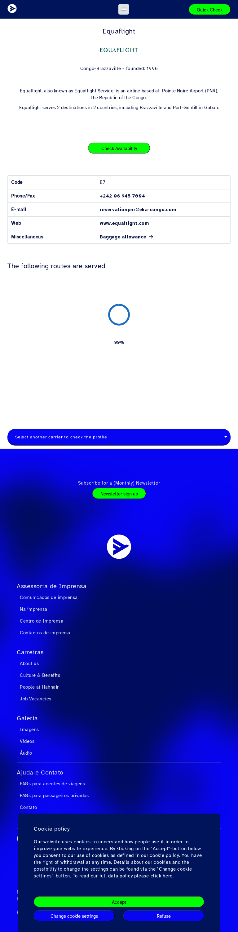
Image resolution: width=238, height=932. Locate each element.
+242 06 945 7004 (122, 196)
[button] (123, 9)
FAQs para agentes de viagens (52, 784)
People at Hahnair (39, 687)
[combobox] (119, 437)
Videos (27, 741)
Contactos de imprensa (45, 633)
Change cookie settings (74, 916)
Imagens (29, 729)
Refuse (164, 916)
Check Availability (119, 148)
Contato (28, 807)
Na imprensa (33, 609)
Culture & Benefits (40, 675)
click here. (162, 876)
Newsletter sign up (119, 494)
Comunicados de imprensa (49, 597)
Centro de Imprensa (41, 621)
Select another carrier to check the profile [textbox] (61, 437)
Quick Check (210, 10)
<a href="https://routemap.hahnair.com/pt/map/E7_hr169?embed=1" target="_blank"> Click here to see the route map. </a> (119, 342)
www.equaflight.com (124, 223)
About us (29, 663)
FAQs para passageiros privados (54, 795)
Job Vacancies (35, 699)
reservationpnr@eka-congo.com (138, 209)
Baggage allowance (124, 237)
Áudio (26, 753)
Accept (119, 902)
